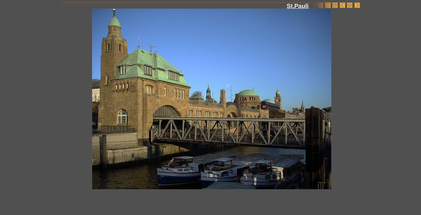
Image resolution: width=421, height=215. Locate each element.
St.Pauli (298, 6)
